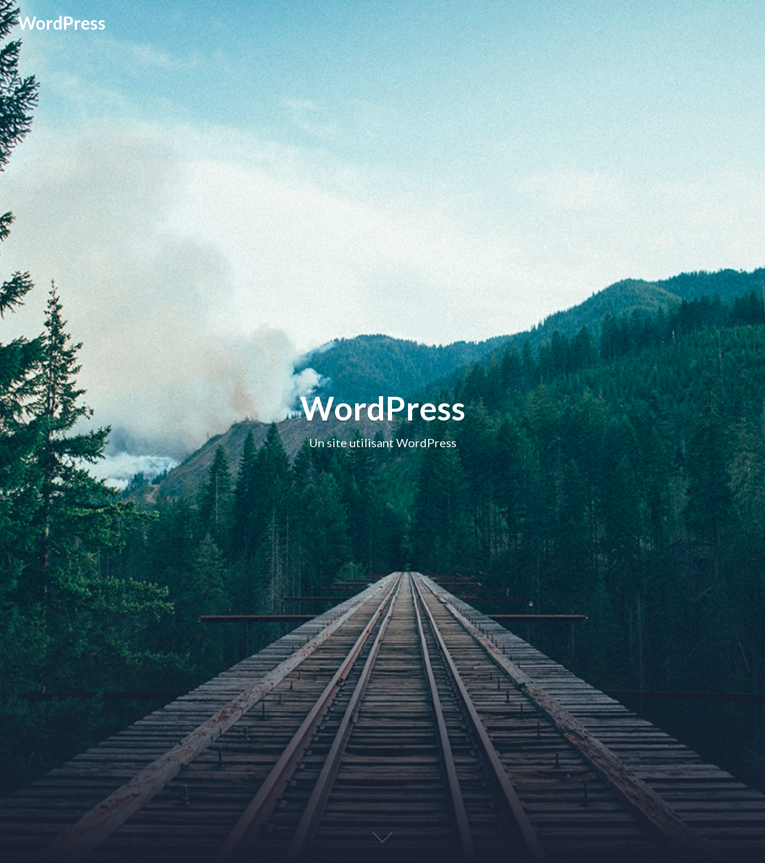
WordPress (62, 22)
